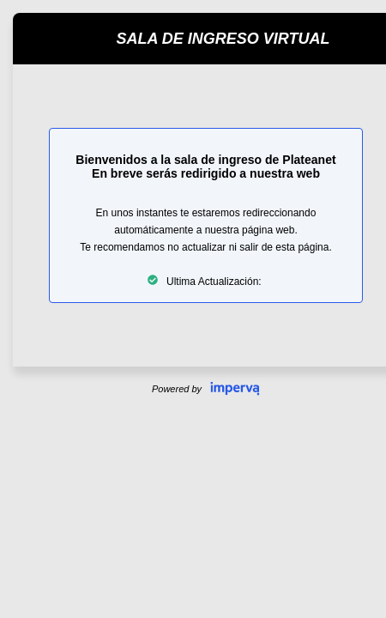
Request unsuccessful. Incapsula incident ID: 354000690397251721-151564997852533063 (193, 309)
